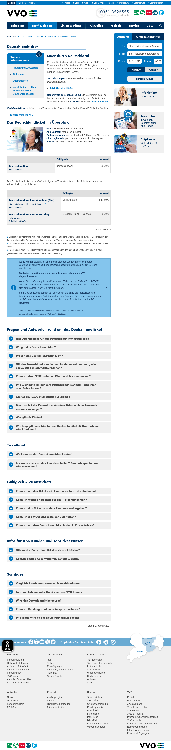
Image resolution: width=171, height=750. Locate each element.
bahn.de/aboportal (43, 299)
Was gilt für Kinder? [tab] (25, 417)
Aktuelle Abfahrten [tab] (148, 37)
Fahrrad (51, 700)
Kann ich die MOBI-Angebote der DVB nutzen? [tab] (42, 517)
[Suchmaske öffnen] (160, 25)
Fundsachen (93, 713)
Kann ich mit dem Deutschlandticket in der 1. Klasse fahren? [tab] (52, 525)
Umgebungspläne (96, 672)
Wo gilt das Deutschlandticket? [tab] (32, 347)
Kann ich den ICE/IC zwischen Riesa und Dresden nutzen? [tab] (50, 376)
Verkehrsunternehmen (138, 707)
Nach (122, 53)
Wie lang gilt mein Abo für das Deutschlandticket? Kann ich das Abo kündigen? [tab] (54, 427)
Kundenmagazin (15, 704)
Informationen (100, 101)
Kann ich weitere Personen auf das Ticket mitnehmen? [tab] (48, 499)
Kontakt (131, 697)
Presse (66, 3)
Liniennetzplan (94, 666)
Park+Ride (92, 717)
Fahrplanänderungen (18, 669)
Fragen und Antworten (25, 67)
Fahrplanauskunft (16, 659)
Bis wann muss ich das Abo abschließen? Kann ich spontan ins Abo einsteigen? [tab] (53, 464)
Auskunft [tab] (123, 37)
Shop (110, 3)
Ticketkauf (18, 74)
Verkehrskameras (96, 726)
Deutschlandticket (67, 36)
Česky (32, 3)
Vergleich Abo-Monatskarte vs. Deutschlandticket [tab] (44, 583)
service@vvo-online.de (114, 13)
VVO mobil (12, 676)
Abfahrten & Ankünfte (18, 666)
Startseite (11, 36)
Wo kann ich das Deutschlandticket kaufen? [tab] (41, 454)
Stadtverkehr (93, 669)
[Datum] (134, 61)
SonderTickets (54, 676)
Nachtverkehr (94, 676)
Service (134, 25)
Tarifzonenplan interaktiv (99, 663)
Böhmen (91, 679)
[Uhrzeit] (158, 61)
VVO (149, 25)
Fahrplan (17, 25)
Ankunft (153, 69)
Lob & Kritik (98, 3)
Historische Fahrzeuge (58, 704)
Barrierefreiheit (155, 3)
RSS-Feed (12, 707)
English (22, 3)
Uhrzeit (148, 61)
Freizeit (116, 25)
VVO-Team (133, 710)
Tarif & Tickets (42, 25)
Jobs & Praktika (135, 713)
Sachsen (91, 682)
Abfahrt (136, 69)
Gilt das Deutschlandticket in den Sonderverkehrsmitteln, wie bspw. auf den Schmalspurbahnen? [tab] (52, 366)
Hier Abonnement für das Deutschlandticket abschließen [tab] (49, 338)
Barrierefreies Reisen (98, 723)
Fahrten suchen (145, 78)
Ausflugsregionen (56, 697)
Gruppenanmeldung (97, 704)
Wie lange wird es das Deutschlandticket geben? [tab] (44, 617)
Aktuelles (96, 25)
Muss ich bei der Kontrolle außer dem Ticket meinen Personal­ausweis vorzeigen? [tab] (53, 407)
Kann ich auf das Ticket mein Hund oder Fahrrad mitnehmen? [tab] (52, 491)
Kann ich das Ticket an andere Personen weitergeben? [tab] (48, 508)
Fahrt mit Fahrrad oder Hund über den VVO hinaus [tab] (45, 592)
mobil (85, 3)
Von (123, 46)
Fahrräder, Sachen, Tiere (60, 669)
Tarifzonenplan (94, 659)
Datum (121, 61)
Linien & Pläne (71, 25)
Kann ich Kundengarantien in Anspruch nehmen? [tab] (44, 609)
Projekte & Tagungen (138, 733)
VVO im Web (134, 720)
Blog (76, 3)
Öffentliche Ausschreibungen (142, 723)
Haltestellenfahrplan (17, 663)
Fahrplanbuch (14, 672)
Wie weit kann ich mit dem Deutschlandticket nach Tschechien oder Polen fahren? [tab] (52, 386)
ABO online (93, 700)
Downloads (93, 710)
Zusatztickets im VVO (22, 114)
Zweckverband (134, 704)
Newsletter (12, 700)
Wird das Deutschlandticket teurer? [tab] (35, 600)
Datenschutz (138, 3)
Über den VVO (134, 700)
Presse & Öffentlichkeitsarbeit (142, 717)
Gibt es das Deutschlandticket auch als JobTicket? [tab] (44, 550)
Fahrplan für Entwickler (19, 679)
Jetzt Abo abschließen (62, 88)
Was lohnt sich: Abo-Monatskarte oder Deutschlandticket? (24, 90)
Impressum (123, 3)
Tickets (38, 36)
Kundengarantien (96, 707)
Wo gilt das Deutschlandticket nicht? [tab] (36, 356)
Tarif (49, 659)
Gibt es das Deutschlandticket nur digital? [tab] (39, 397)
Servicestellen (94, 697)
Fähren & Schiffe (55, 707)
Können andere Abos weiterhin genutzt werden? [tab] (44, 558)
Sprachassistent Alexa (18, 682)
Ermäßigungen (54, 666)
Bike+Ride (92, 720)
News (10, 697)
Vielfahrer (50, 36)
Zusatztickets (20, 80)
